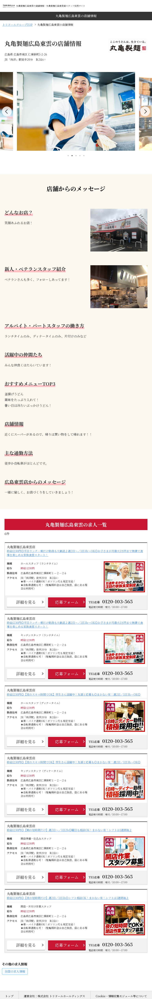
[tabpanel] (76, 111)
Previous (7, 111)
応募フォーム (66, 602)
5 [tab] (84, 156)
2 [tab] (72, 156)
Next (145, 111)
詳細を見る (26, 602)
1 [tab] (68, 156)
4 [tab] (80, 156)
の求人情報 (15, 971)
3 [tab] (76, 156)
